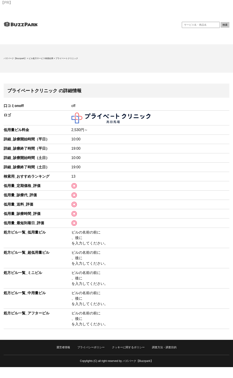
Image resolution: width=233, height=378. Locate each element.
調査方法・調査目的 (164, 347)
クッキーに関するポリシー (128, 347)
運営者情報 (63, 347)
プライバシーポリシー (91, 347)
